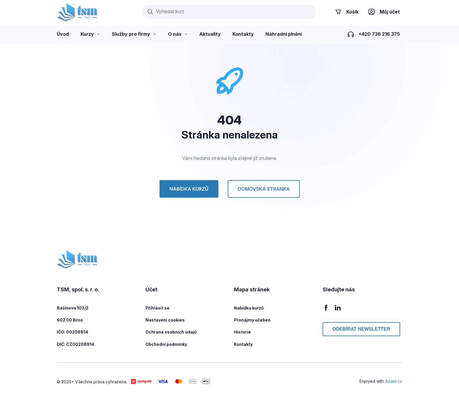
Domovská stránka (264, 189)
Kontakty (243, 344)
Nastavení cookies (165, 319)
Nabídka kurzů (188, 189)
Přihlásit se (157, 307)
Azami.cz (393, 381)
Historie (242, 331)
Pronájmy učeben (252, 319)
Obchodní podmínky (166, 344)
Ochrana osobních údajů (171, 331)
